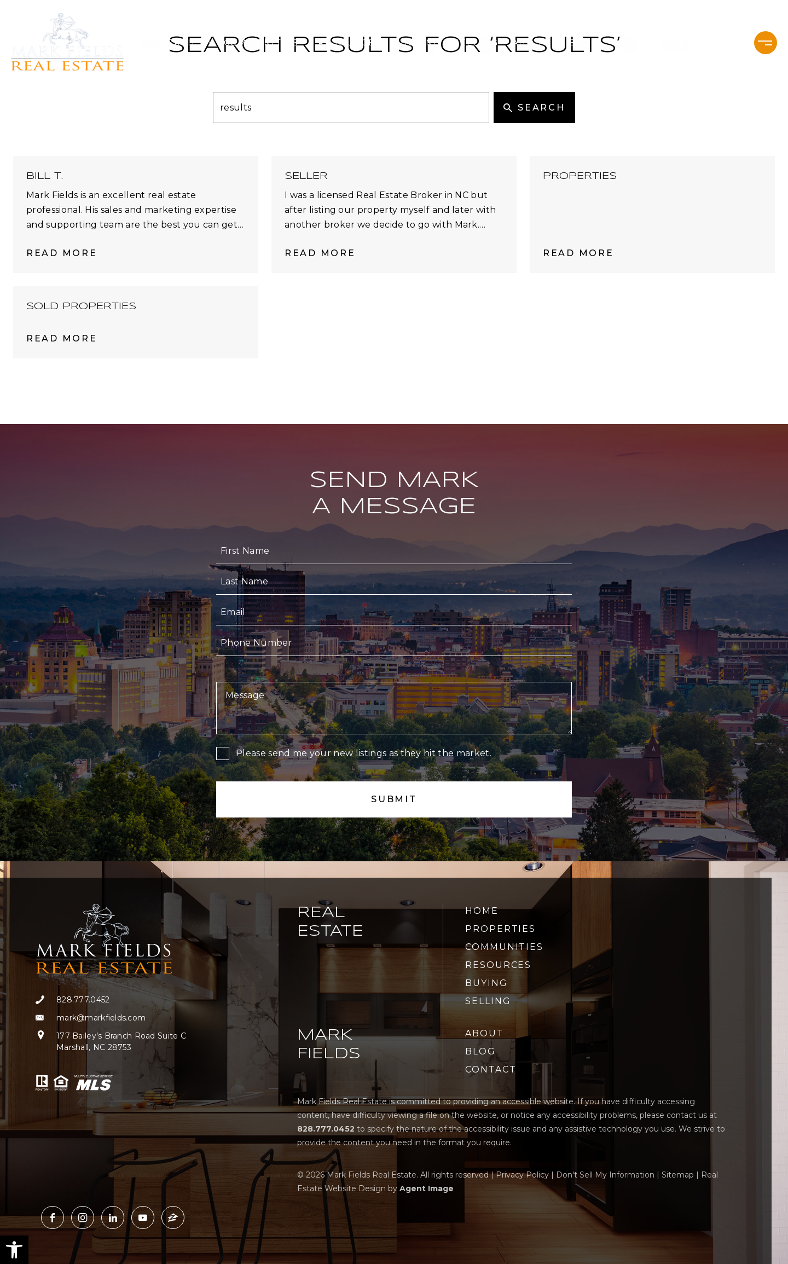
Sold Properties (81, 306)
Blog (584, 43)
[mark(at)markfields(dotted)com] (111, 1018)
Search (534, 107)
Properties (174, 43)
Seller (306, 176)
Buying (421, 43)
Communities (264, 43)
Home (482, 911)
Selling (476, 43)
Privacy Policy (522, 1175)
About (534, 43)
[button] (14, 1250)
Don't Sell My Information (605, 1175)
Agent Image (426, 1188)
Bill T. (44, 176)
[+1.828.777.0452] (700, 42)
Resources (352, 43)
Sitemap (678, 1175)
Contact (635, 43)
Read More (61, 253)
